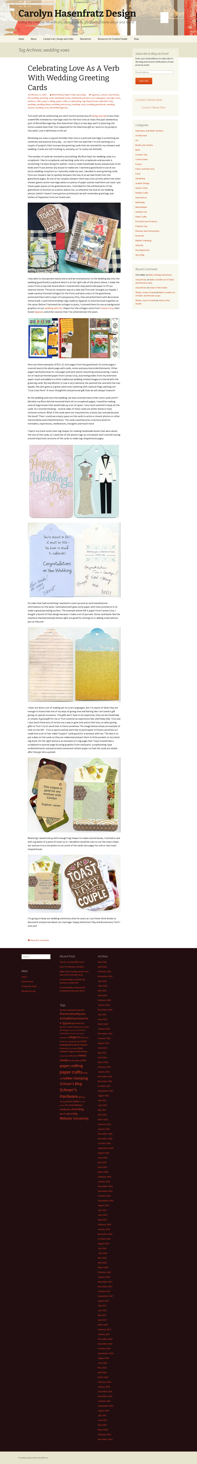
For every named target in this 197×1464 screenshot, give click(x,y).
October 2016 (104, 1348)
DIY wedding (33, 98)
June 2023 (102, 1019)
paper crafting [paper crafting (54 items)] (71, 1065)
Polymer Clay (141, 226)
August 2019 (103, 1205)
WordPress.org (29, 991)
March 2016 (103, 1377)
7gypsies (95, 94)
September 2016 (105, 1353)
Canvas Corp (106, 308)
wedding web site (53, 308)
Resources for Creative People (112, 38)
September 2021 (105, 1090)
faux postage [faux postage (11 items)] (69, 1041)
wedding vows (42, 107)
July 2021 (102, 1100)
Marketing (140, 202)
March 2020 (103, 1172)
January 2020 (104, 1181)
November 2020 (105, 1138)
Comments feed (29, 986)
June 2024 (102, 985)
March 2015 (103, 1429)
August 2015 (103, 1410)
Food (137, 173)
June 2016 (102, 1362)
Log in (24, 976)
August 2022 (103, 1043)
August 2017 (103, 1300)
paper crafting (48, 101)
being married (99, 115)
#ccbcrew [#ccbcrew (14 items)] (80, 1010)
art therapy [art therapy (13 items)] (64, 1030)
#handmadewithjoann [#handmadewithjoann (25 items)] (72, 1014)
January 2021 (104, 1129)
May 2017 (102, 1315)
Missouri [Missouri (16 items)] (74, 1055)
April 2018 (102, 1262)
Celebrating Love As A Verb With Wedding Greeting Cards (73, 78)
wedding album (44, 104)
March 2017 (103, 1324)
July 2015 (102, 1415)
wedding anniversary (61, 104)
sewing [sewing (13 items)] (62, 1101)
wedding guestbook (96, 104)
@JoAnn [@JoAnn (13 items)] (63, 1027)
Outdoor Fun (141, 211)
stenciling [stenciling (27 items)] (77, 1109)
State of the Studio (158, 287)
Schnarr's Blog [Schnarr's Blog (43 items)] (71, 1083)
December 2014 (105, 1439)
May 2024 (102, 990)
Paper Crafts (70, 94)
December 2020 (105, 1133)
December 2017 (105, 1281)
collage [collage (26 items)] (72, 1037)
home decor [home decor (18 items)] (74, 1044)
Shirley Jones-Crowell (145, 292)
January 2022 (104, 1071)
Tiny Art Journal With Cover (72, 962)
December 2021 (105, 1076)
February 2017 (104, 1329)
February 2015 (104, 1434)
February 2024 (104, 1000)
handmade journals (80, 98)
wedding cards (79, 104)
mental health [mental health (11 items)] (64, 1056)
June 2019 (102, 1215)
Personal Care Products (146, 221)
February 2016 (104, 1382)
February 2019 (104, 1224)
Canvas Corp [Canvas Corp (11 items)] (73, 1030)
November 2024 (105, 976)
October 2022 (104, 1038)
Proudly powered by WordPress (33, 1457)
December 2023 (105, 1009)
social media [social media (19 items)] (72, 1101)
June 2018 (102, 1253)
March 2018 (103, 1267)
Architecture (141, 135)
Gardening (140, 178)
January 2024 (104, 1005)
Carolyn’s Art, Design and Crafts (58, 38)
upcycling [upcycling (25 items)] (72, 1113)
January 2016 (104, 1386)
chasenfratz (141, 279)
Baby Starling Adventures (160, 274)
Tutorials (139, 245)
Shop (136, 38)
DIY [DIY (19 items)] (79, 1037)
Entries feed (27, 981)
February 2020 (104, 1176)
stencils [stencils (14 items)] (63, 1114)
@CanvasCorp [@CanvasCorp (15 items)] (78, 1023)
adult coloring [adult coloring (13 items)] (72, 1027)
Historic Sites (141, 188)
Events (138, 164)
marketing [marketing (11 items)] (73, 1048)
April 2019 (102, 1219)
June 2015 (102, 1420)
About (34, 38)
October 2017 (104, 1291)
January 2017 (104, 1334)
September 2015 (105, 1405)
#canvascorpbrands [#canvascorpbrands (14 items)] (68, 1010)
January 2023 (104, 1028)
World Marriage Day (59, 107)
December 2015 (105, 1391)
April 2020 (102, 1167)
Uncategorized (142, 250)
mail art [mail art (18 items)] (84, 1044)
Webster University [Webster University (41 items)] (74, 1118)
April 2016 (102, 1372)
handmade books (63, 98)
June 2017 (102, 1310)
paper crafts (61, 101)
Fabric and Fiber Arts (145, 169)
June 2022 (102, 1047)
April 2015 (102, 1425)
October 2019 (104, 1195)
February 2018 (104, 1272)
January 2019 (104, 1229)
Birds (137, 149)
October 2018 (104, 1238)
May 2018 (102, 1257)
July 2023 (102, 1014)
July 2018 (102, 1248)
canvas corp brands (110, 94)
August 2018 (103, 1243)
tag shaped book (90, 101)
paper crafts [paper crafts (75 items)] (71, 1072)
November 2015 (105, 1396)
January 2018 (104, 1277)
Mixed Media (57, 94)
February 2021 (104, 1124)
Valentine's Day (106, 101)
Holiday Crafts (141, 192)
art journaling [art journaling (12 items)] (84, 1027)
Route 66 (139, 235)
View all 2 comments (39, 940)
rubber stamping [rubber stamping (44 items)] (75, 1078)
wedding (32, 104)
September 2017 (105, 1296)
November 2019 (105, 1191)
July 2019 (102, 1210)
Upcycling (81, 94)
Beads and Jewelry (144, 145)
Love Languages (97, 98)
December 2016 (105, 1339)
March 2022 (103, 1062)
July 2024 (102, 981)
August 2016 (103, 1358)
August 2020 (103, 1152)
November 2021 (105, 1081)
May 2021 (102, 1110)
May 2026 (102, 962)
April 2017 (102, 1320)
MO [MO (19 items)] (84, 1060)
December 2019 (105, 1186)
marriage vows (113, 98)
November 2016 (105, 1343)
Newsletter (85, 38)
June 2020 (102, 1157)
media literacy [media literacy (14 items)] (81, 1051)
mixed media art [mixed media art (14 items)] (75, 1060)
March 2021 (103, 1119)
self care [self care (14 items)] (81, 1097)
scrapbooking (74, 101)
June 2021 (102, 1105)
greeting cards (47, 98)
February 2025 (104, 971)
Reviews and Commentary (147, 231)
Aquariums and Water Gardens (149, 130)
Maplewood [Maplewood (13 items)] (64, 1048)
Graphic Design (142, 183)
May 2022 (102, 1052)
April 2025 (102, 966)
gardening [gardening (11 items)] (77, 1041)
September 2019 (105, 1200)
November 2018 (105, 1234)
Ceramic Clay (141, 154)
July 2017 (102, 1305)
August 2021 (103, 1095)
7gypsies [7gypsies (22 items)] (67, 1023)
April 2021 (102, 1114)
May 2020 (102, 1162)
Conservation (141, 159)
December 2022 (105, 1033)
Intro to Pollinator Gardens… (73, 966)
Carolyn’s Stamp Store (148, 100)
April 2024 (102, 995)
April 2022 (102, 1057)
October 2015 (104, 1401)
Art (136, 140)
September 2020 (105, 1148)
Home (21, 38)
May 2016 (102, 1367)
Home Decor (141, 197)
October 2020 (104, 1143)
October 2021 (104, 1086)
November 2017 (105, 1286)
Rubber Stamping (143, 240)
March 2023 (103, 1024)
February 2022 (104, 1067)
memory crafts (34, 101)
